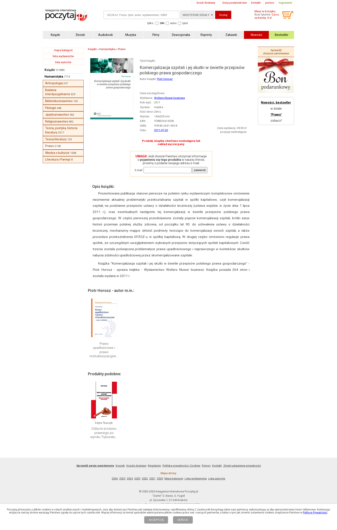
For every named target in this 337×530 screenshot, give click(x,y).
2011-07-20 (161, 130)
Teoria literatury (56, 139)
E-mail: (139, 170)
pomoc (269, 2)
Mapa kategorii (173, 478)
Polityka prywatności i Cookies (181, 465)
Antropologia (54, 83)
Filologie (50, 108)
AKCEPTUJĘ (156, 519)
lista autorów (63, 62)
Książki (49, 70)
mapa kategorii (63, 50)
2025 (122, 478)
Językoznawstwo (57, 114)
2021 (152, 478)
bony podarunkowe (234, 2)
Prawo (49, 146)
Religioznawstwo (56, 121)
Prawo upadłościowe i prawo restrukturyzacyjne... (104, 350)
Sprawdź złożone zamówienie (276, 52)
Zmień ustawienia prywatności (242, 465)
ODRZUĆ (182, 519)
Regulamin (154, 465)
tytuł (185, 23)
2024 (130, 478)
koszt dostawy (206, 2)
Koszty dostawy (136, 465)
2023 (137, 478)
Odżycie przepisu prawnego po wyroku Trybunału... (104, 433)
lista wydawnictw (63, 56)
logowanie (285, 2)
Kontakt (217, 465)
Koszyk (120, 465)
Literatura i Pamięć (57, 159)
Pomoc (206, 465)
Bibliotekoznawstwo (59, 101)
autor (173, 23)
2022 (145, 478)
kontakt (256, 2)
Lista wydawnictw (196, 478)
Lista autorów (216, 478)
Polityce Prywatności (315, 512)
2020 (160, 478)
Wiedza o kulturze (57, 153)
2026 (115, 478)
